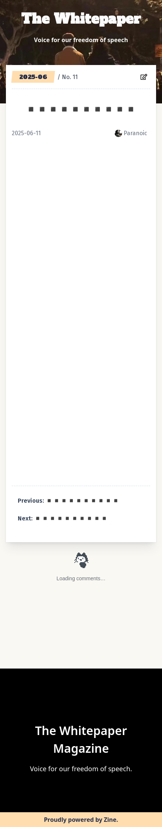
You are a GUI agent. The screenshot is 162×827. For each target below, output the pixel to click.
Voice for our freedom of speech (81, 40)
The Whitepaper (81, 19)
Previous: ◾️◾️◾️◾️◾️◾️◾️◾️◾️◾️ (68, 500)
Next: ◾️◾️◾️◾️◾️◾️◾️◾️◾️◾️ (63, 518)
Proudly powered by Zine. (81, 820)
